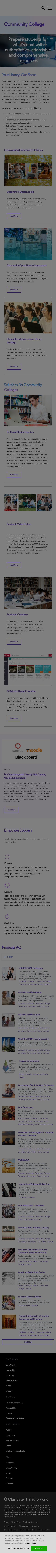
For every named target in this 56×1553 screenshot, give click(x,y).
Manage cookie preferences (18, 1548)
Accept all (38, 1548)
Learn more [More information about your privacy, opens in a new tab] (31, 1543)
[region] (28, 1542)
